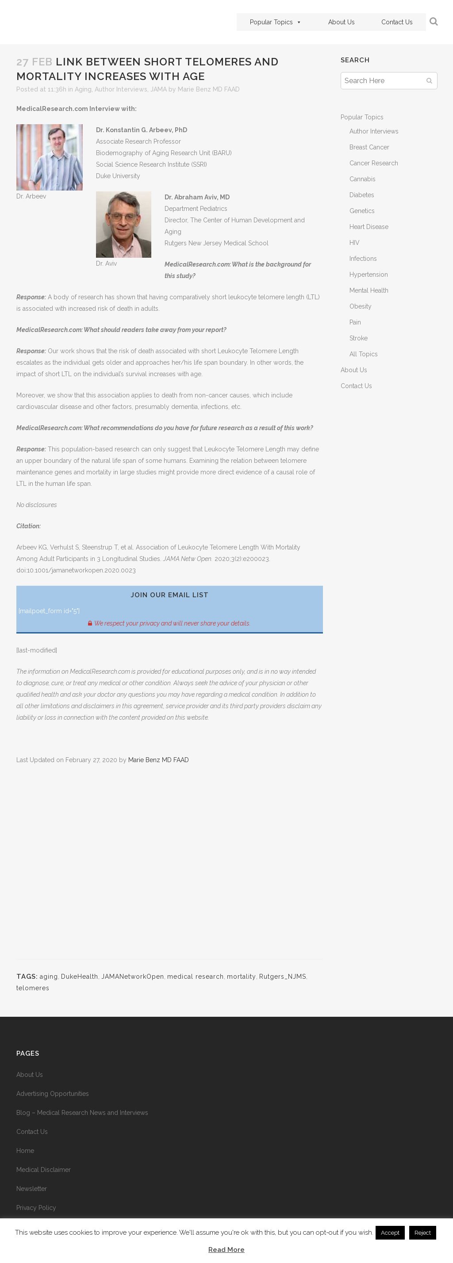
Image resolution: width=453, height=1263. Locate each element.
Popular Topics (270, 22)
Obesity (360, 306)
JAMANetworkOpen (132, 976)
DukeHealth (79, 976)
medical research (195, 976)
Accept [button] (390, 1232)
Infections (363, 258)
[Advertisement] (169, 867)
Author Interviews (121, 89)
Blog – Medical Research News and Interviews (82, 1112)
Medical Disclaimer (43, 1169)
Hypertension (368, 274)
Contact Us (391, 22)
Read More (226, 1250)
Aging (83, 89)
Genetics (362, 210)
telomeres (33, 988)
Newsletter (31, 1188)
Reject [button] (423, 1232)
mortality (241, 976)
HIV (354, 242)
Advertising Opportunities (52, 1093)
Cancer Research (373, 163)
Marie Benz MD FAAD (209, 89)
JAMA (158, 89)
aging (49, 976)
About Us (336, 22)
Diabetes (361, 194)
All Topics (363, 354)
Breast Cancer (369, 147)
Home (25, 1150)
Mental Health (368, 290)
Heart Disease (368, 226)
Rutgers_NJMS (282, 976)
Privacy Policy (36, 1207)
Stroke (358, 338)
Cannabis (362, 179)
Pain (355, 322)
